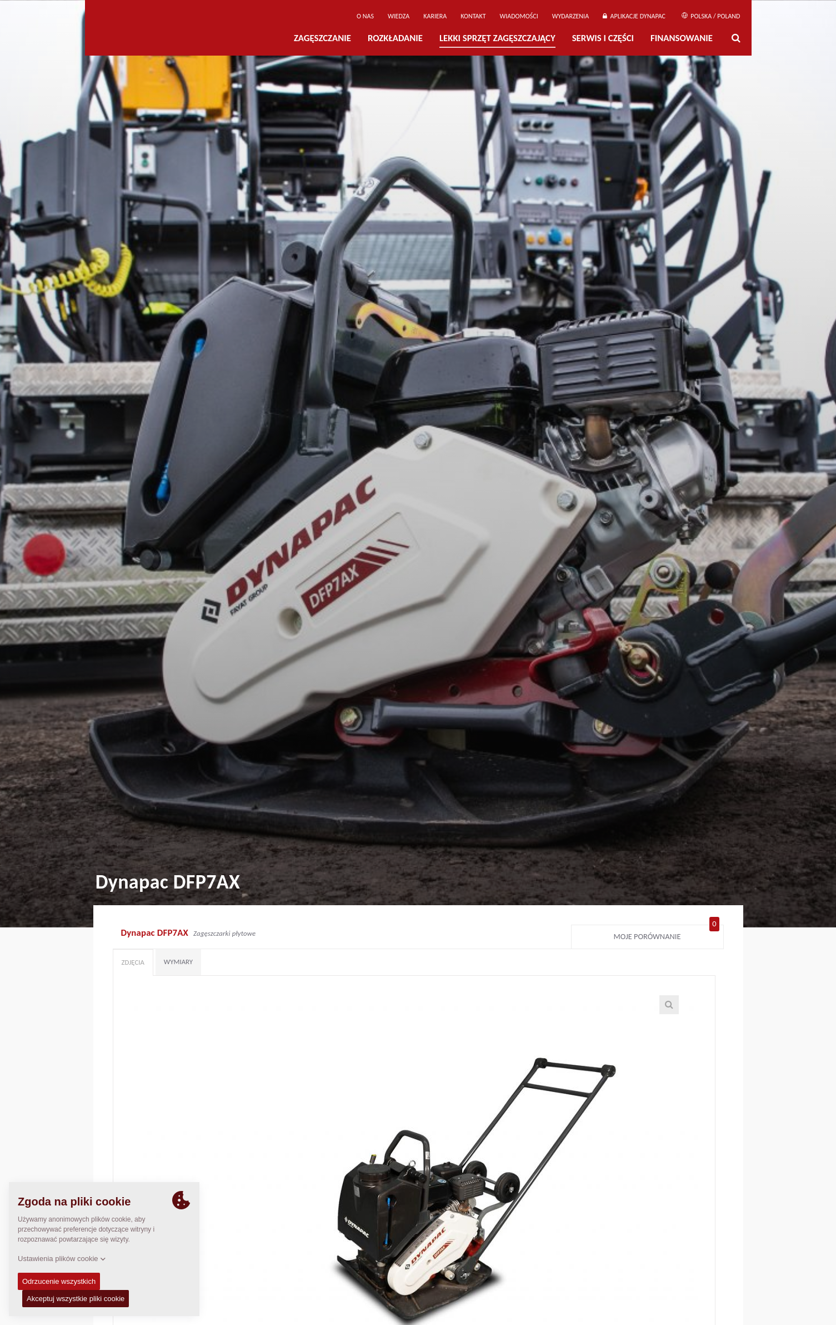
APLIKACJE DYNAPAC (634, 16)
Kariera (435, 16)
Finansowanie (681, 38)
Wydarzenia (570, 16)
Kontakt (472, 16)
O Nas (365, 16)
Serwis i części (603, 38)
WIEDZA (398, 16)
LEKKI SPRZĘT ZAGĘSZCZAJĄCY (497, 38)
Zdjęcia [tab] (133, 962)
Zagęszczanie (322, 38)
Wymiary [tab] (178, 961)
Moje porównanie (666, 934)
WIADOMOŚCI (519, 16)
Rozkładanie (395, 38)
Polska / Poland (711, 16)
